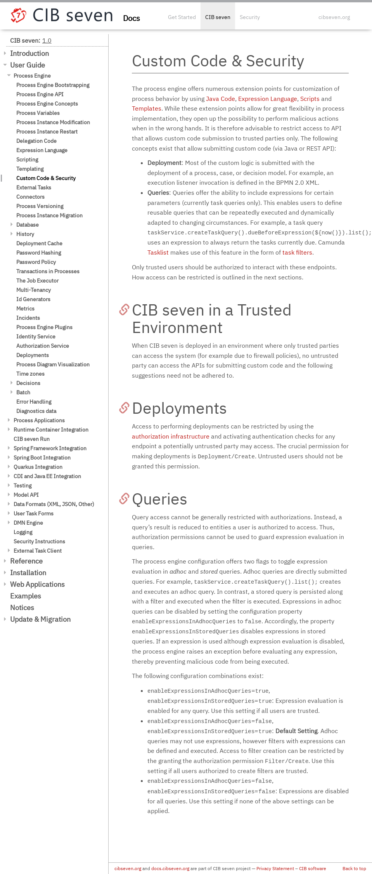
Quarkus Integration (38, 466)
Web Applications (37, 584)
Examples (25, 595)
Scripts (310, 98)
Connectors (30, 196)
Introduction (29, 53)
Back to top (354, 868)
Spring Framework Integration (50, 448)
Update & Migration (40, 619)
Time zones (30, 373)
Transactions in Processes (48, 271)
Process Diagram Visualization (53, 364)
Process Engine (32, 75)
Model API (26, 494)
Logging (23, 532)
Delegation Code (36, 140)
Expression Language (41, 150)
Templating (29, 168)
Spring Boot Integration (42, 457)
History (25, 234)
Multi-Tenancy (33, 289)
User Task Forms (34, 513)
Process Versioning (39, 206)
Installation (28, 572)
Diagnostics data (36, 411)
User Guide (27, 65)
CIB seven (217, 17)
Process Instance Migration (49, 215)
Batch (23, 392)
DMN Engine (28, 522)
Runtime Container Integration (51, 429)
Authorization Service (42, 345)
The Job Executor (37, 280)
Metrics (25, 308)
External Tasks (33, 187)
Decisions (28, 383)
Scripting (27, 159)
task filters (297, 252)
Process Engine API (40, 94)
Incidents (28, 317)
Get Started (182, 17)
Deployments (32, 355)
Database (27, 224)
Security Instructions (39, 541)
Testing (22, 485)
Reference (26, 561)
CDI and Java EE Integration (47, 476)
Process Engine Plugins (44, 327)
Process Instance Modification (53, 122)
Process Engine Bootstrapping (52, 85)
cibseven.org (334, 17)
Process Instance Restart (47, 131)
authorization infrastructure (170, 436)
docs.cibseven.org (170, 868)
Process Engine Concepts (47, 103)
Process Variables (38, 112)
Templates (146, 108)
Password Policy (36, 261)
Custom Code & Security (46, 178)
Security (250, 17)
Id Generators (33, 299)
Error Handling (33, 401)
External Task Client (38, 550)
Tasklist (158, 252)
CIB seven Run (32, 438)
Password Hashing (38, 252)
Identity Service (35, 336)
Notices (22, 607)
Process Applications (39, 420)
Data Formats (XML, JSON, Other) (54, 504)
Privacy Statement (275, 868)
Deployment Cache (39, 243)
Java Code (220, 98)
